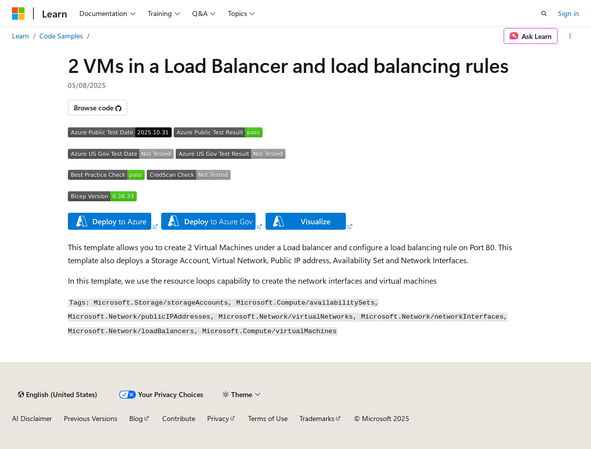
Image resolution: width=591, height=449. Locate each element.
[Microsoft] (18, 13)
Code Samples (61, 35)
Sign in (568, 13)
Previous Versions (90, 418)
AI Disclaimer (32, 418)
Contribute (178, 418)
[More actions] (570, 36)
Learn (20, 35)
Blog (136, 418)
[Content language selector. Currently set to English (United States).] (57, 395)
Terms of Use (268, 418)
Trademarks (316, 418)
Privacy (218, 418)
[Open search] (544, 13)
